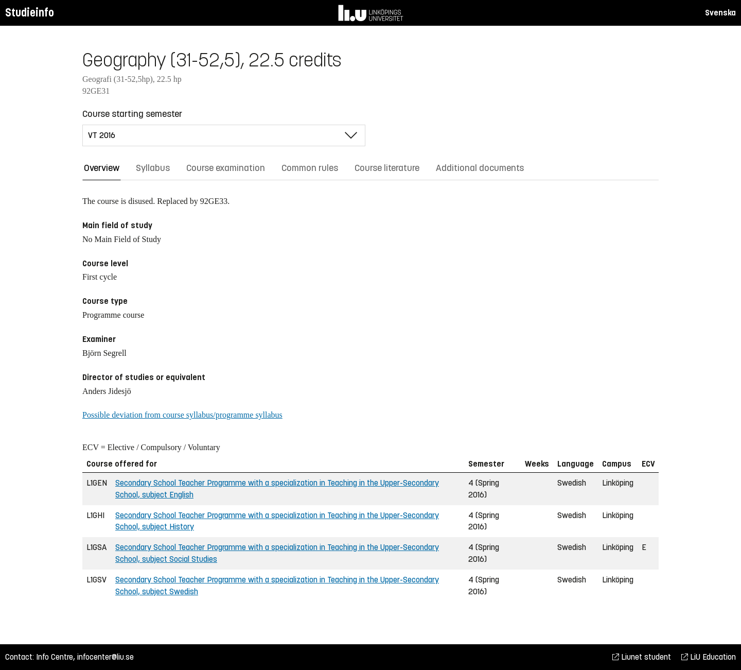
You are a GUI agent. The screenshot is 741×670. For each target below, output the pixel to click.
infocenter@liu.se (105, 657)
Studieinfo (29, 13)
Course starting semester (132, 113)
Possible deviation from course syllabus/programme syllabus (182, 414)
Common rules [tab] (309, 168)
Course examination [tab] (225, 168)
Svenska (720, 13)
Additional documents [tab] (480, 168)
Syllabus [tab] (153, 168)
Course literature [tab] (387, 168)
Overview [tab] (101, 168)
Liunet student (641, 657)
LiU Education (708, 657)
